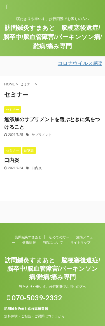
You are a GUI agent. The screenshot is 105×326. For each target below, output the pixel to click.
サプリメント (42, 135)
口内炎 (11, 160)
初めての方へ (59, 237)
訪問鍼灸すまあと (28, 237)
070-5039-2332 (34, 297)
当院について (53, 242)
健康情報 (29, 242)
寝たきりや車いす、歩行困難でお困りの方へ (52, 287)
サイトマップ (80, 242)
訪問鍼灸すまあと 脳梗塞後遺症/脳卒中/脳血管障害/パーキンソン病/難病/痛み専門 (52, 37)
